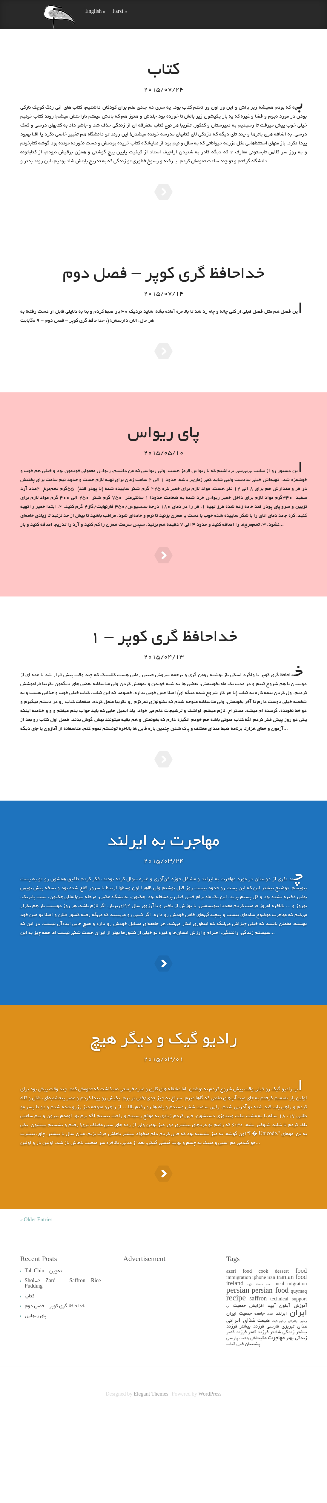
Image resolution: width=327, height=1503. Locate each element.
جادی (270, 1403)
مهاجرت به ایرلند (163, 897)
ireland (235, 1374)
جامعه (259, 1403)
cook (263, 1361)
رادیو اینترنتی (297, 1411)
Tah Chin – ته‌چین (43, 1361)
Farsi (120, 12)
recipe (236, 1389)
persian (238, 1381)
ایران (298, 1403)
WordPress (210, 1484)
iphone (259, 1367)
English (95, 12)
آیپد (272, 1395)
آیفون (284, 1395)
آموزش (300, 1395)
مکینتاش (258, 1427)
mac (268, 1374)
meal (279, 1373)
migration (297, 1373)
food (301, 1361)
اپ (228, 1396)
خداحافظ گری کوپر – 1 (163, 678)
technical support (288, 1389)
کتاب (230, 1433)
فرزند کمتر (258, 1422)
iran (271, 1367)
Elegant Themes (150, 1484)
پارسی (232, 1427)
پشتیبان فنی (248, 1433)
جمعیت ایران (239, 1403)
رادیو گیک (279, 1411)
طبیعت (263, 1410)
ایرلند (281, 1403)
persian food (270, 1381)
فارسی (273, 1416)
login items (255, 1374)
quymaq (299, 1381)
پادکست (244, 1428)
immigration (238, 1367)
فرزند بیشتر (252, 1416)
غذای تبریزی (294, 1416)
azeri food (239, 1361)
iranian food (292, 1367)
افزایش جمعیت (248, 1395)
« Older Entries (36, 1310)
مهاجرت (276, 1428)
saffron (258, 1389)
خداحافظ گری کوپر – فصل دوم (163, 285)
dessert (282, 1361)
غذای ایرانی (240, 1410)
